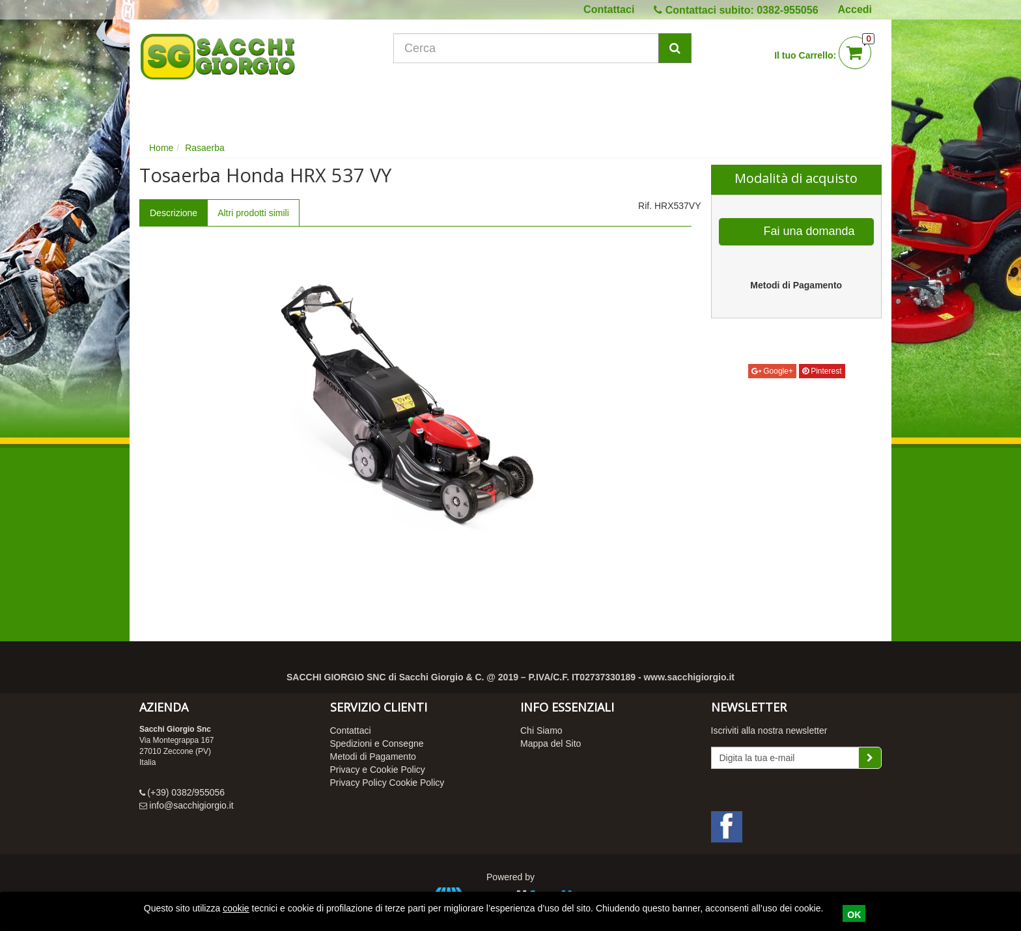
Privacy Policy (358, 782)
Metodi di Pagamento (373, 756)
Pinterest (822, 371)
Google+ (772, 371)
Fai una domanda (797, 231)
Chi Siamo (541, 730)
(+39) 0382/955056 (186, 792)
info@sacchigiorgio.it (191, 805)
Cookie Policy (417, 782)
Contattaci (608, 9)
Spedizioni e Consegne (377, 743)
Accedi (855, 9)
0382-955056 (787, 10)
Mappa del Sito (550, 743)
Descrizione (173, 213)
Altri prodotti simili (253, 213)
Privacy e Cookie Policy (377, 769)
